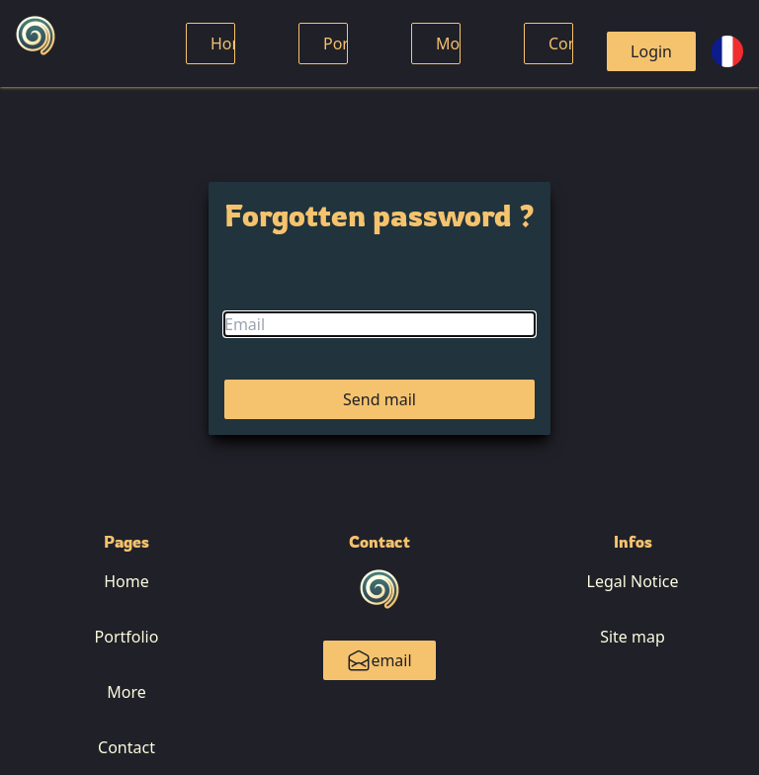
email (379, 660)
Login (651, 51)
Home (233, 43)
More (455, 43)
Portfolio (127, 636)
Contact (126, 747)
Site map (632, 636)
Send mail (379, 399)
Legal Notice (633, 581)
